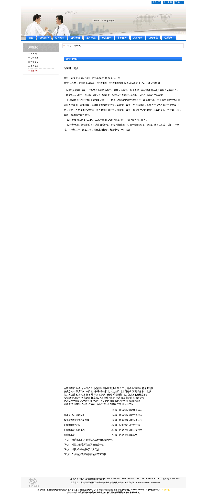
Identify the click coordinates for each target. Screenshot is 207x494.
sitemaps (134, 490)
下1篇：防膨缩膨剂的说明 (124, 435)
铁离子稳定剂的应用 (74, 415)
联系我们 (179, 2)
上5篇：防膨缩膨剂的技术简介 (126, 410)
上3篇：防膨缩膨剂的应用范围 (126, 420)
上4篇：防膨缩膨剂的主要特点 (126, 415)
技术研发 (91, 38)
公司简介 (44, 38)
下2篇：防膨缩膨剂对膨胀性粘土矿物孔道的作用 (88, 439)
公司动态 (59, 38)
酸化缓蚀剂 (85, 490)
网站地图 (126, 490)
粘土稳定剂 (52, 490)
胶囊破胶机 (108, 490)
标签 (120, 490)
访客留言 (153, 38)
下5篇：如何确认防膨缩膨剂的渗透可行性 (85, 454)
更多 (76, 68)
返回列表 (115, 78)
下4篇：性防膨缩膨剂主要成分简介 (81, 449)
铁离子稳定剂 (73, 490)
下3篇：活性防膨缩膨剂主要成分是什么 (84, 444)
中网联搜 (166, 490)
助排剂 (93, 490)
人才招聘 (137, 38)
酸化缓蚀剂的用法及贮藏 (76, 420)
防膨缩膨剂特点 (72, 425)
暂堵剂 (100, 490)
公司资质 (75, 38)
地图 (115, 490)
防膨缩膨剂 (69, 435)
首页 (31, 38)
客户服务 (122, 38)
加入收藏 (168, 2)
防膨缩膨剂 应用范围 (74, 430)
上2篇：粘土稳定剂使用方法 (125, 425)
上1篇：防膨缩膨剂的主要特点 (126, 430)
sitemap (141, 490)
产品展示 (106, 38)
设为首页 (156, 2)
